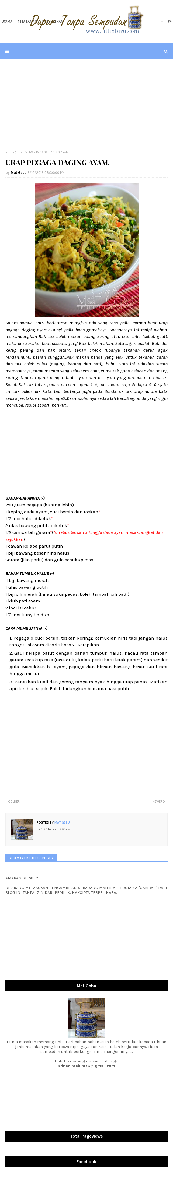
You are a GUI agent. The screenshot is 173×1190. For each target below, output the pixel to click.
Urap (21, 152)
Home (9, 152)
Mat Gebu (19, 173)
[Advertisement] (86, 104)
